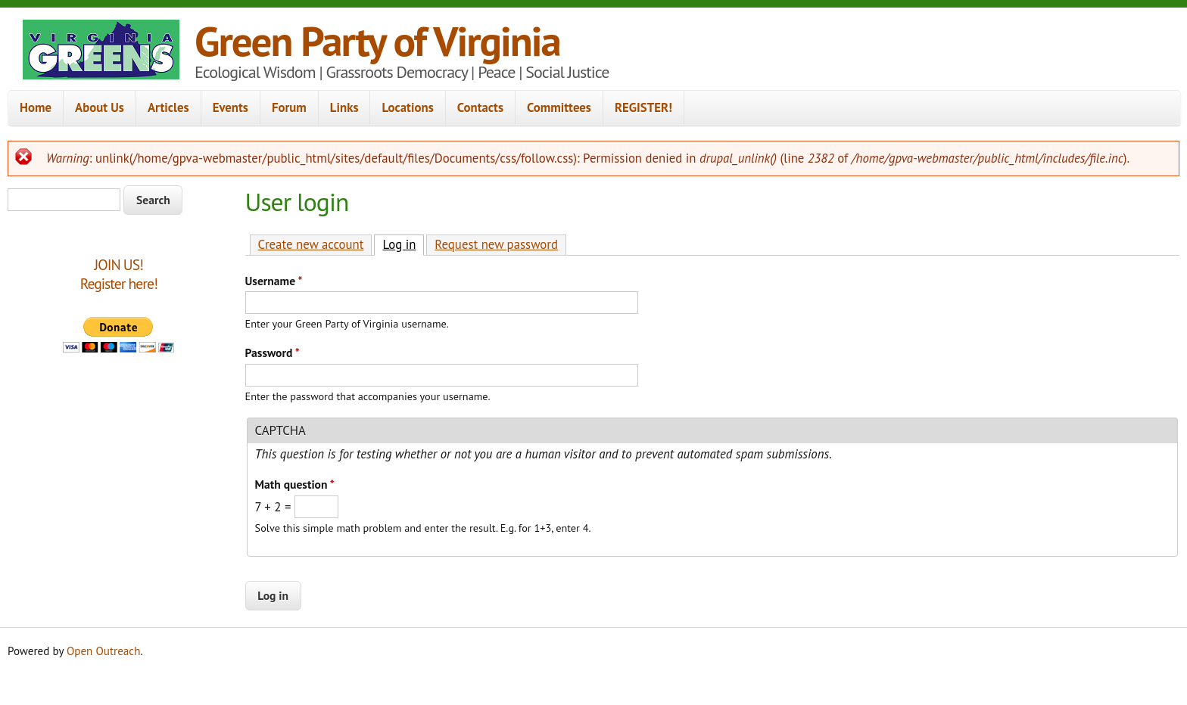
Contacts (480, 107)
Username (274, 280)
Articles (168, 107)
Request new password (496, 244)
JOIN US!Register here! (118, 274)
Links (344, 107)
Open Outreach (103, 651)
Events (230, 107)
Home (35, 107)
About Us (99, 107)
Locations (407, 107)
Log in (403, 244)
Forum (289, 107)
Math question (295, 484)
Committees (559, 107)
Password (272, 352)
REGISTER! (643, 107)
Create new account (311, 244)
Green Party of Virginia (377, 40)
